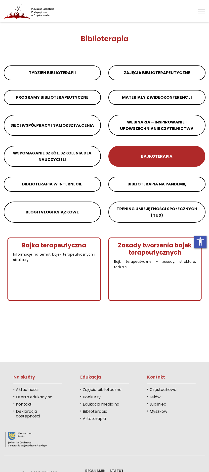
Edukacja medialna (101, 404)
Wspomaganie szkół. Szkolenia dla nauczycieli (52, 156)
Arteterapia (94, 418)
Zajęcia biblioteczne (102, 389)
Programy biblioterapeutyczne (52, 97)
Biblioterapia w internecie (52, 184)
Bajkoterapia (156, 156)
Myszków (158, 411)
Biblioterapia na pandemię (156, 184)
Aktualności (27, 389)
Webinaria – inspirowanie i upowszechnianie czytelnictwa (157, 125)
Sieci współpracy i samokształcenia (52, 125)
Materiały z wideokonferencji (157, 97)
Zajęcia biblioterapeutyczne (157, 73)
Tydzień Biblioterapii (52, 73)
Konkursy (92, 397)
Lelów (155, 397)
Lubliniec (158, 404)
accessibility (200, 241)
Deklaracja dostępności (28, 413)
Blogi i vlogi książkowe (52, 212)
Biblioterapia (95, 411)
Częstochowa (163, 389)
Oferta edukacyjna (34, 397)
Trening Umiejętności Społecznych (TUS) (156, 212)
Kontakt (24, 404)
